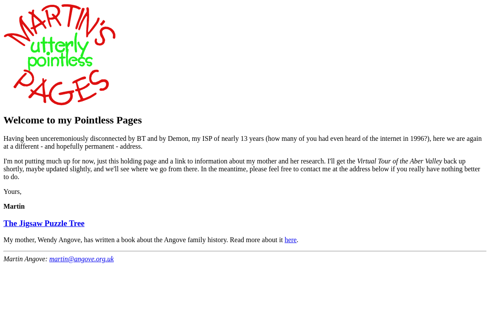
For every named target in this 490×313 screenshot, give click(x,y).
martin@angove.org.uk (81, 259)
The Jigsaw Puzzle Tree (43, 223)
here (291, 239)
